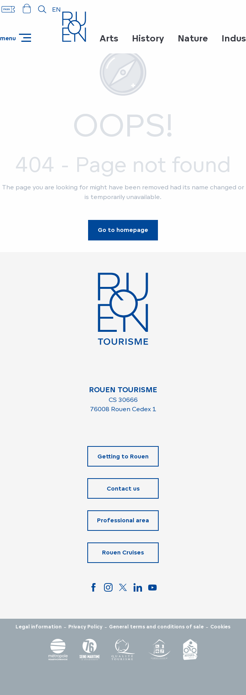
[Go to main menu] (15, 38)
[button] (42, 9)
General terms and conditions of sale (156, 627)
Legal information (39, 627)
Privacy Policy (85, 627)
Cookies (220, 627)
